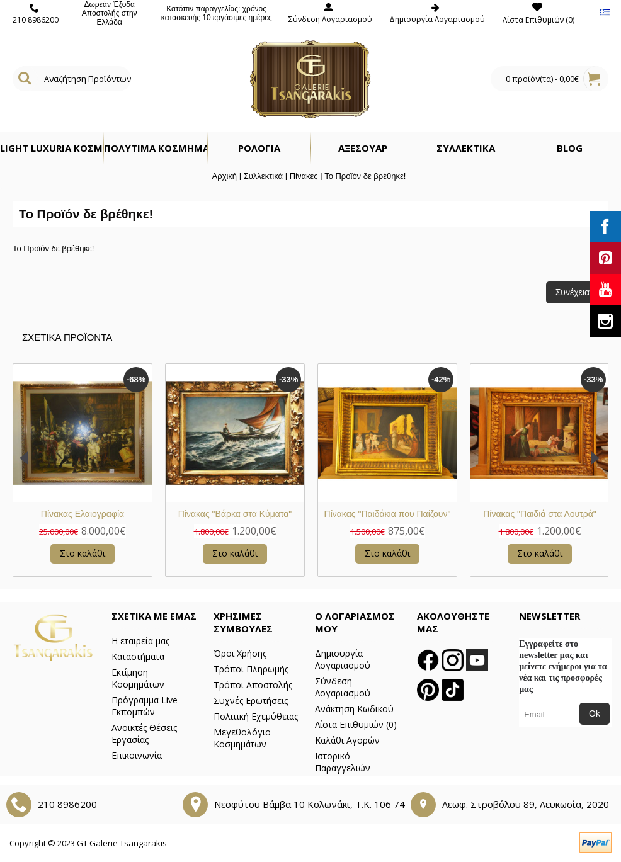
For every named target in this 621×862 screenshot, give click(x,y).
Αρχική (224, 176)
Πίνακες (304, 176)
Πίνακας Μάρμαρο (82, 514)
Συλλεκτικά (263, 176)
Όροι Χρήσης (240, 653)
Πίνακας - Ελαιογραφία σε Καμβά (234, 514)
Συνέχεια (572, 292)
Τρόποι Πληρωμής (251, 669)
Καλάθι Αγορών (347, 740)
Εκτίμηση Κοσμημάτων (137, 678)
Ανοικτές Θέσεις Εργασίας (144, 734)
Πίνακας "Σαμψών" (387, 514)
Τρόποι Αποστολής (253, 685)
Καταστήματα (137, 656)
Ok (594, 713)
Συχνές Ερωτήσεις (251, 700)
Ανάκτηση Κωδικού (354, 709)
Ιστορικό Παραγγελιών (342, 762)
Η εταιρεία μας (140, 641)
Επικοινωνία (136, 755)
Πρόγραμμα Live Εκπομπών (144, 706)
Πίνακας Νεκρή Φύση (539, 514)
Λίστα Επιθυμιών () (356, 724)
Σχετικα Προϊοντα (67, 337)
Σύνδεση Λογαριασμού (342, 687)
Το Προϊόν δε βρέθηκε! (365, 176)
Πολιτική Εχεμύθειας (256, 716)
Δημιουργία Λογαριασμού (342, 659)
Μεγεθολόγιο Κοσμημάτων (242, 738)
